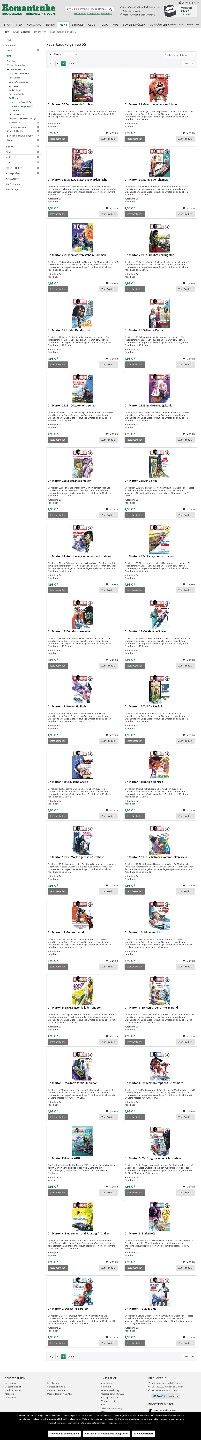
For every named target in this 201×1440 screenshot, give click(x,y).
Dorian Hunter (15, 90)
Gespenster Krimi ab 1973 (20, 73)
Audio (23, 157)
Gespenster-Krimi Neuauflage (22, 118)
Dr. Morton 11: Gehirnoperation (67, 932)
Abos (23, 151)
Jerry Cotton (53, 1382)
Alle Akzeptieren (143, 1433)
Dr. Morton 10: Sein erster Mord (144, 932)
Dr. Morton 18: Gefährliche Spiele (145, 631)
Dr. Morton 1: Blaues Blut (140, 1308)
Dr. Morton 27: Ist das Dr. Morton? (69, 330)
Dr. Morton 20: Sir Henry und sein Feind (149, 556)
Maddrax (9, 1393)
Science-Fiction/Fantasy (23, 135)
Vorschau (11, 45)
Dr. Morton (14, 98)
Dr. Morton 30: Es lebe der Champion (147, 179)
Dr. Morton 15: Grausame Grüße (68, 782)
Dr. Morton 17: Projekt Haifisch (67, 706)
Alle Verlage (106, 13)
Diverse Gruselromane (19, 81)
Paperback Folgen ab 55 (21, 106)
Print (8, 55)
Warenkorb (106, 1386)
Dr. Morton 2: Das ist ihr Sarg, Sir (68, 1308)
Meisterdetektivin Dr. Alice (59, 1393)
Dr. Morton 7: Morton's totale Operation (72, 1083)
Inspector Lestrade (56, 1390)
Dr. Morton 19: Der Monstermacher (70, 631)
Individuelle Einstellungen (64, 1433)
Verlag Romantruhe (17, 65)
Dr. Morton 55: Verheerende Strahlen (71, 104)
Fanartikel (14, 110)
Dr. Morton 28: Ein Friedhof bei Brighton (149, 255)
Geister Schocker (13, 1386)
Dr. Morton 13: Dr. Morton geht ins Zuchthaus (76, 857)
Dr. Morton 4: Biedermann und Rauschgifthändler (78, 1233)
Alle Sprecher (93, 13)
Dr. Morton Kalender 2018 (64, 1158)
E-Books (23, 146)
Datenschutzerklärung (111, 1408)
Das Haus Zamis (16, 94)
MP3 (23, 162)
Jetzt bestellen (58, 138)
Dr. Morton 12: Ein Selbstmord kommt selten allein (156, 857)
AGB (103, 1404)
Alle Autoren (80, 13)
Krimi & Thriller (23, 131)
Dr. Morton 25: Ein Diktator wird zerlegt (72, 405)
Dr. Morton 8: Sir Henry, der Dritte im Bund (151, 1007)
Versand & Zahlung (110, 1390)
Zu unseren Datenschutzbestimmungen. (134, 1422)
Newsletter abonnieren (165, 1410)
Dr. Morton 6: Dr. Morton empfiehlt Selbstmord (154, 1083)
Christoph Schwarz (56, 1386)
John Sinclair (24, 122)
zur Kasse (186, 13)
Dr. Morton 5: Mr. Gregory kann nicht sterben (153, 1158)
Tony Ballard (14, 77)
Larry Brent (14, 85)
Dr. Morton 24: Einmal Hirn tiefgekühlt (148, 405)
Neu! (8, 39)
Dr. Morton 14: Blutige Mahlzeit (144, 782)
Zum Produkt (108, 138)
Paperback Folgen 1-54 (20, 102)
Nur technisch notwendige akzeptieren (106, 1433)
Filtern (55, 54)
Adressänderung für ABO (113, 1393)
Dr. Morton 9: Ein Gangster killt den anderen (75, 1007)
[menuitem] (89, 10)
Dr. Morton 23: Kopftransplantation (69, 481)
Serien (23, 50)
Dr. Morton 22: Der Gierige (141, 481)
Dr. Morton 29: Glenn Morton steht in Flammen (77, 255)
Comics (11, 60)
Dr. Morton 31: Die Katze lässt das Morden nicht (77, 179)
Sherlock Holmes (13, 1390)
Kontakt (104, 1411)
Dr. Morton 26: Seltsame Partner (145, 330)
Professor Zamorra (24, 126)
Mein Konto (106, 1382)
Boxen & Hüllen (23, 167)
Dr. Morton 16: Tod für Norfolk (144, 706)
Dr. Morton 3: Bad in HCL (140, 1233)
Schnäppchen (23, 173)
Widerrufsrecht (108, 1401)
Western (23, 140)
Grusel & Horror (16, 69)
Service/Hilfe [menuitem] (187, 2)
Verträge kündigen (110, 1397)
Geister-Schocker (16, 114)
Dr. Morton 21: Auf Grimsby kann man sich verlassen (80, 556)
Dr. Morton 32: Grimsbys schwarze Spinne (151, 104)
